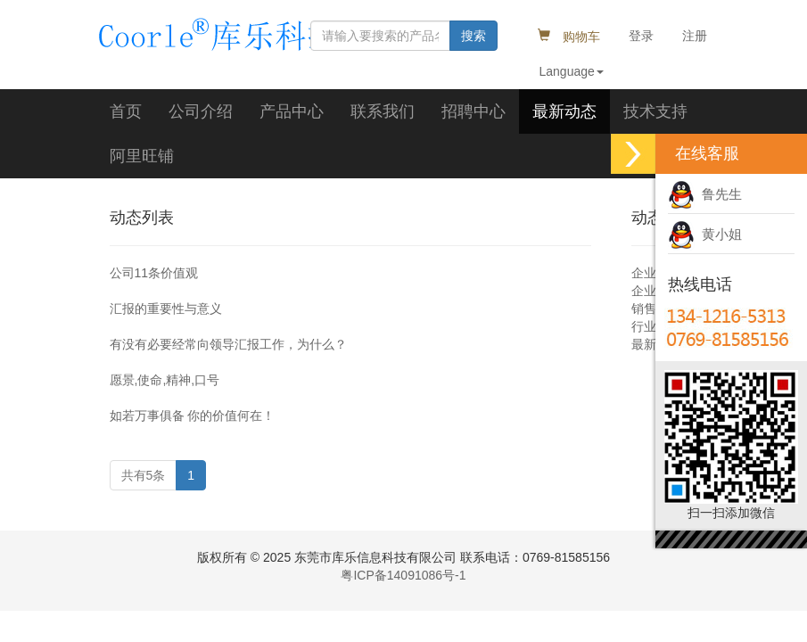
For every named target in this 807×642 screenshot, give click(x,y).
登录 (641, 36)
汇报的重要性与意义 (166, 308)
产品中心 (291, 111)
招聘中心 (473, 111)
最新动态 (564, 111)
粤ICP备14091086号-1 (403, 575)
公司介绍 (201, 111)
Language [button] (571, 71)
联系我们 (382, 111)
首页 (126, 111)
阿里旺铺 (142, 156)
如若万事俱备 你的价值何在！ (193, 415)
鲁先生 (705, 194)
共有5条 (143, 475)
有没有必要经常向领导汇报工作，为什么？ (228, 344)
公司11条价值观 (154, 273)
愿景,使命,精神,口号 (165, 380)
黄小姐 (705, 234)
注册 (694, 36)
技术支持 (655, 111)
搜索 (473, 36)
